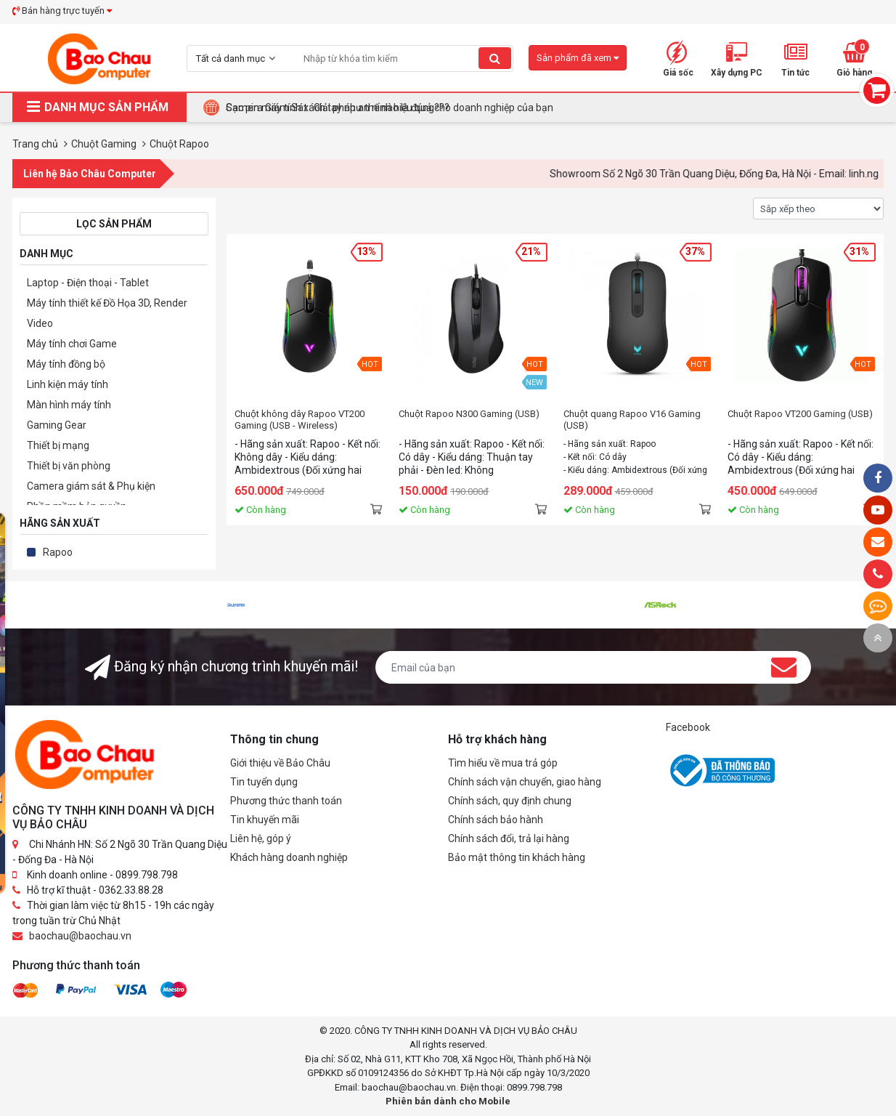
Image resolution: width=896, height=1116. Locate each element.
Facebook (688, 727)
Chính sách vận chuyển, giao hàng (524, 782)
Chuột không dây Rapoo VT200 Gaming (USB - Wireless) (299, 419)
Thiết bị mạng (58, 445)
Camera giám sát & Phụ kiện (91, 486)
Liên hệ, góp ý (260, 838)
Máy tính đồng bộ (66, 364)
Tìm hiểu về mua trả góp (503, 763)
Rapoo (58, 552)
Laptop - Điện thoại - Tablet (88, 282)
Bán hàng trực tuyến (62, 10)
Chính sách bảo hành (495, 819)
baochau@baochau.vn (80, 936)
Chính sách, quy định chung (509, 800)
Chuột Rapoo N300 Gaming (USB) (469, 413)
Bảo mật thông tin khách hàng (516, 857)
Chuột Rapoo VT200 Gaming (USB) (800, 413)
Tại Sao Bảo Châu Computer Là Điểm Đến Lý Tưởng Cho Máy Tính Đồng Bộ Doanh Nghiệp (427, 107)
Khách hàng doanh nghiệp (289, 857)
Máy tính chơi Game (72, 343)
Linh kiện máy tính (67, 384)
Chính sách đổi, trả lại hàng (508, 838)
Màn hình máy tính (69, 405)
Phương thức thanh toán (286, 800)
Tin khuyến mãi (264, 819)
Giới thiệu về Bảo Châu (280, 763)
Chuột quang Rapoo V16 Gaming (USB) (632, 419)
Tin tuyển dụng (264, 782)
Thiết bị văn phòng (68, 466)
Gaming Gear (56, 425)
